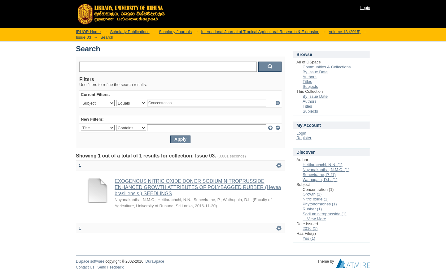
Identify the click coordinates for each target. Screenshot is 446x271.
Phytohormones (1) (320, 204)
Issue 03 (83, 37)
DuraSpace (154, 261)
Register (303, 138)
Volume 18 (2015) (345, 31)
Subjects (310, 86)
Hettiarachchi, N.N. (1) (323, 164)
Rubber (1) (312, 209)
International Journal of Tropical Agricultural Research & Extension (260, 31)
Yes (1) (309, 238)
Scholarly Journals (175, 31)
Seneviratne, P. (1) (319, 174)
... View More (314, 219)
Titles (307, 81)
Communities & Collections (327, 67)
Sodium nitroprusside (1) (325, 214)
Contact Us (85, 267)
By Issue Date (315, 72)
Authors (310, 77)
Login (365, 7)
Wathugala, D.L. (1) (320, 179)
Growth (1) (312, 194)
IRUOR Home (88, 31)
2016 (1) (310, 228)
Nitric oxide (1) (316, 199)
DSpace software (90, 261)
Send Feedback (111, 267)
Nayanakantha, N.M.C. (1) (326, 169)
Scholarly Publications (129, 31)
